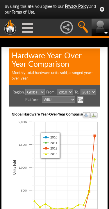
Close (102, 9)
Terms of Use (23, 12)
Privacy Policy (76, 6)
